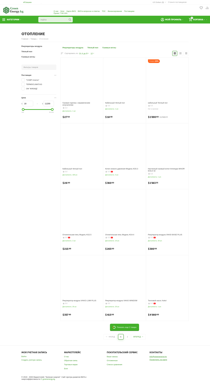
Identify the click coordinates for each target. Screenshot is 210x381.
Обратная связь (70, 360)
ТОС (104, 11)
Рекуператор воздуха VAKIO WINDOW (121, 301)
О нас (56, 11)
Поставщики (129, 11)
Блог (62, 11)
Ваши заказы (112, 357)
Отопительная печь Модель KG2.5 (77, 235)
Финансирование (115, 11)
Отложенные (112, 360)
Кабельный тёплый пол (115, 103)
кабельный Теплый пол (157, 103)
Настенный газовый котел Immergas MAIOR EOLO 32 (166, 170)
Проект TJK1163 (60, 13)
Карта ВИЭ (71, 11)
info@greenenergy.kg (158, 357)
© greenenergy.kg (48, 379)
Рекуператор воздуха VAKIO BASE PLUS (165, 235)
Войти (23, 356)
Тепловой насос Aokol (157, 301)
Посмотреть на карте (158, 360)
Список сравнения (114, 364)
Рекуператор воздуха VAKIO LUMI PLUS (79, 301)
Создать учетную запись (31, 360)
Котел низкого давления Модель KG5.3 (121, 169)
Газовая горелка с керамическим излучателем (76, 104)
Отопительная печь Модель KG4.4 (119, 235)
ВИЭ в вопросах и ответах (89, 11)
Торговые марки (71, 364)
